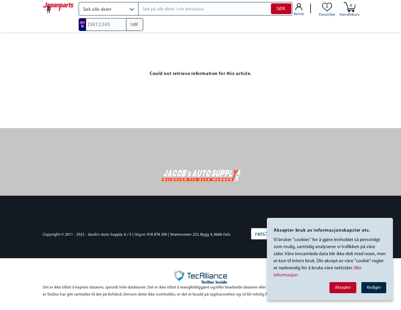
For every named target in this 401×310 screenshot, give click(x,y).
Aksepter (343, 287)
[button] (108, 8)
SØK (281, 8)
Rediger (374, 287)
